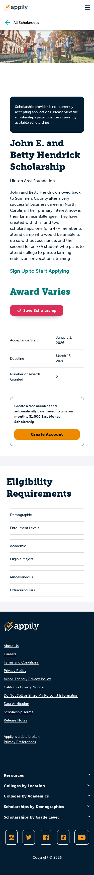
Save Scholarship (36, 310)
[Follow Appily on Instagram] (11, 837)
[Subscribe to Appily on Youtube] (81, 837)
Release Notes (15, 720)
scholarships (25, 117)
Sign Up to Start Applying (39, 271)
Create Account (47, 434)
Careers (10, 654)
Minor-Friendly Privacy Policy (27, 679)
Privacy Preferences (20, 742)
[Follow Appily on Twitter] (29, 837)
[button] (20, 310)
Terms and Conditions (21, 662)
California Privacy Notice (24, 687)
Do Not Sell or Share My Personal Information (41, 695)
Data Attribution (16, 704)
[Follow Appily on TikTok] (63, 837)
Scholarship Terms (18, 712)
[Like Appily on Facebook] (46, 837)
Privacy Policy (15, 671)
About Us (11, 646)
